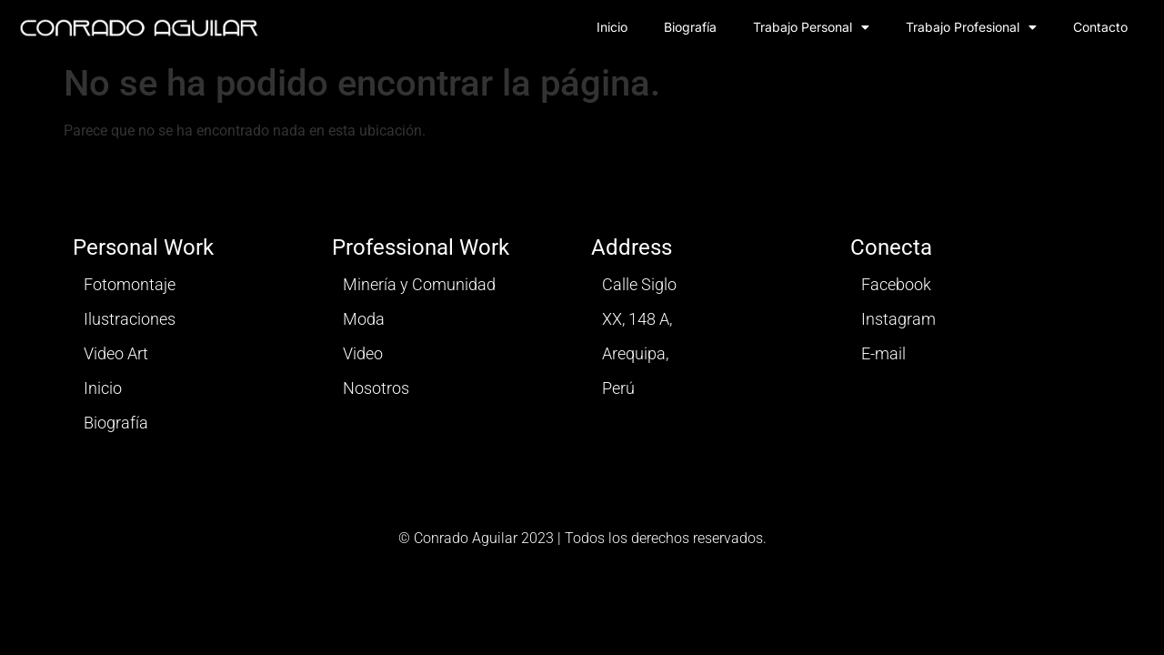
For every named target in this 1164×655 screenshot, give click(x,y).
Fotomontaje (130, 284)
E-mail (883, 353)
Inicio (612, 27)
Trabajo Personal (811, 27)
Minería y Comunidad (419, 284)
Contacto (1100, 27)
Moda (364, 318)
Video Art (116, 353)
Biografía (690, 27)
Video (363, 353)
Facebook (896, 284)
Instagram (898, 318)
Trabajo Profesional (971, 27)
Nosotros (376, 388)
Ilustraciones (130, 318)
